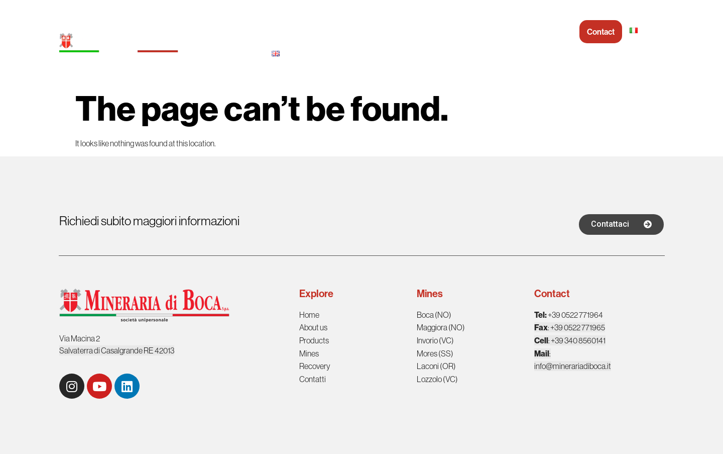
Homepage (291, 32)
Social (561, 32)
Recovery (518, 32)
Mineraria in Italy (458, 32)
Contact (601, 32)
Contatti (312, 379)
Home (309, 315)
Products (393, 32)
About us (341, 32)
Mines (309, 353)
